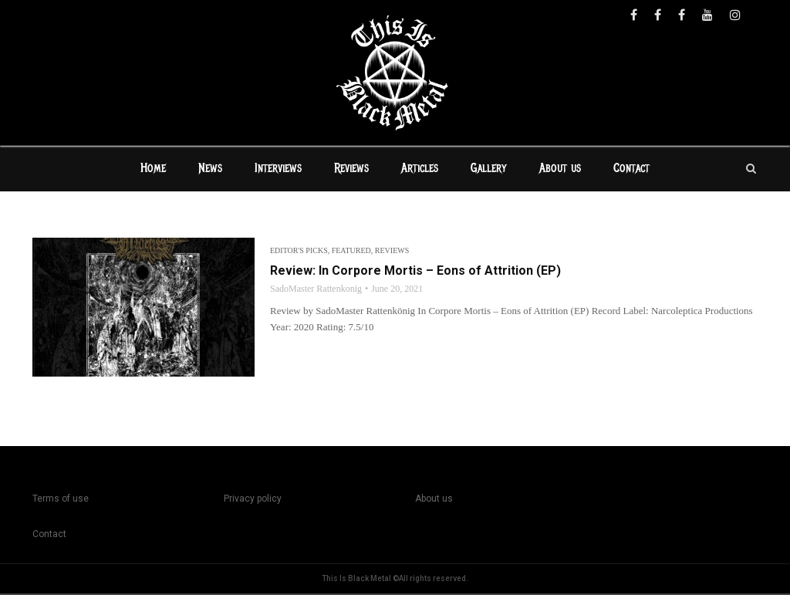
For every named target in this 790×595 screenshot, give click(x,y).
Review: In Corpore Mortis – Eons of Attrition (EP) (415, 272)
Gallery (489, 169)
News (210, 169)
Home (153, 169)
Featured (351, 252)
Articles (419, 169)
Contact (631, 169)
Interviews (278, 169)
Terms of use (60, 500)
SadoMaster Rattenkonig (316, 290)
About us (560, 169)
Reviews (351, 169)
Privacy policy (253, 500)
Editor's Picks (299, 252)
